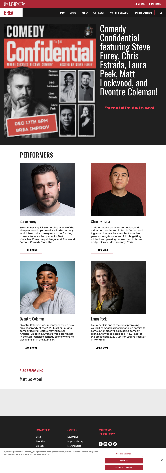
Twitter (110, 444)
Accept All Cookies (123, 467)
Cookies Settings (123, 454)
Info (62, 12)
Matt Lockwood (31, 363)
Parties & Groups (119, 12)
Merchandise (74, 446)
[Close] (162, 460)
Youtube (115, 444)
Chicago (40, 446)
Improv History (75, 441)
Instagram (105, 444)
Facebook (101, 444)
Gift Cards (98, 12)
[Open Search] (161, 12)
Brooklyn (40, 441)
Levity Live (72, 437)
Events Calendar (143, 12)
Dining (73, 12)
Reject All (123, 461)
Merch (85, 12)
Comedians (155, 4)
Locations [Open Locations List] (140, 4)
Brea (8, 12)
